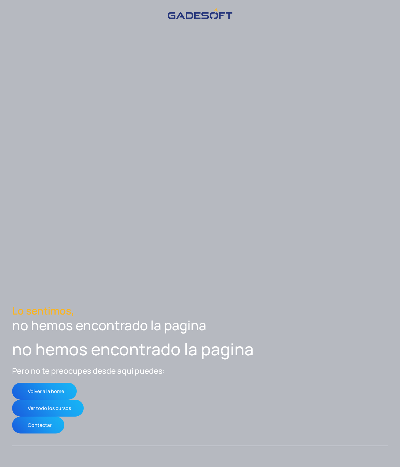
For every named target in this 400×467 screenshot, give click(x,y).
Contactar (40, 425)
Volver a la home (46, 391)
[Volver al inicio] (200, 13)
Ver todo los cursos (49, 408)
